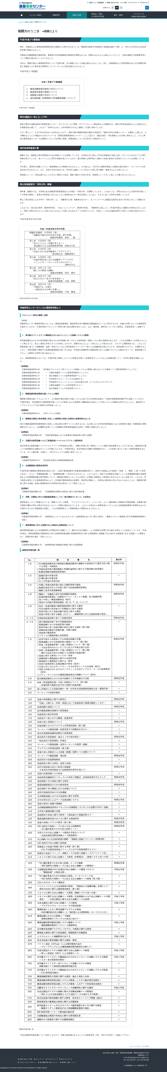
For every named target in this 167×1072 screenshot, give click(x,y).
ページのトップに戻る (141, 1046)
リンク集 (124, 2)
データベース (138, 15)
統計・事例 (118, 15)
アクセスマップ (144, 2)
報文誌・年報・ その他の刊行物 (98, 15)
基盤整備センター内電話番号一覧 (136, 1065)
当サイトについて (66, 1059)
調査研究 (56, 15)
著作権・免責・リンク (68, 1062)
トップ (20, 22)
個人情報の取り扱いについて (49, 1062)
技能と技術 (77, 15)
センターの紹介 (36, 15)
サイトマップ (133, 2)
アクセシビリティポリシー (27, 1062)
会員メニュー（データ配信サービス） (96, 2)
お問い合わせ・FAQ (113, 2)
